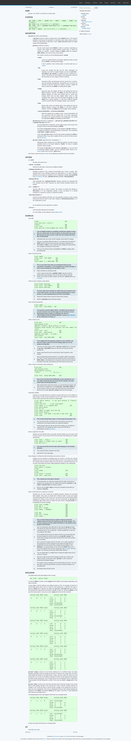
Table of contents (85, 31)
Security (113, 2)
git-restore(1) (43, 137)
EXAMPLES (29, 216)
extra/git (84, 15)
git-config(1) (38, 176)
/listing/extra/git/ (86, 28)
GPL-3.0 (45, 738)
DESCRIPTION (30, 33)
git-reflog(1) (68, 548)
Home (80, 2)
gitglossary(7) (58, 212)
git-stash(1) (52, 429)
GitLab (106, 2)
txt (88, 34)
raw (90, 34)
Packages (87, 2)
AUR (119, 2)
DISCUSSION (29, 573)
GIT (26, 727)
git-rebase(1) (71, 315)
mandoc (65, 736)
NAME (27, 11)
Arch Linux (9, 2)
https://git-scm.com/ (87, 21)
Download (125, 2)
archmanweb (56, 736)
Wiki (101, 2)
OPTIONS (28, 157)
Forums (95, 2)
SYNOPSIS (29, 17)
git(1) (47, 153)
